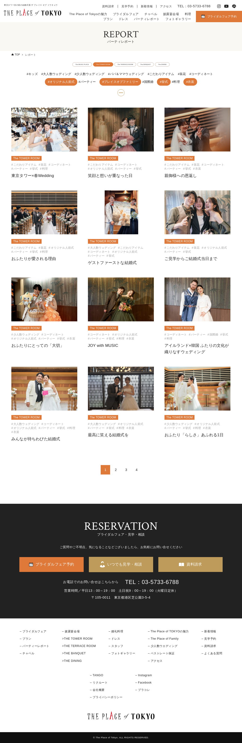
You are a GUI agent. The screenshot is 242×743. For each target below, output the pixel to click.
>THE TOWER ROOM (77, 638)
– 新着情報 (209, 631)
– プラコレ (142, 690)
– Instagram (143, 675)
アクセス (166, 6)
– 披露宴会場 (71, 631)
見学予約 (127, 6)
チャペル (150, 14)
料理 (188, 14)
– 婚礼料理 (116, 631)
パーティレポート (147, 19)
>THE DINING (72, 661)
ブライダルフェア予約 (222, 16)
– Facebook (143, 682)
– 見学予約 (209, 638)
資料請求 (108, 6)
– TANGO (96, 675)
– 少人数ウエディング (162, 646)
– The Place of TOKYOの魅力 (168, 631)
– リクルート (99, 682)
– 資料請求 (209, 646)
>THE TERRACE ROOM (79, 646)
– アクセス (155, 661)
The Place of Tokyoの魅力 (88, 14)
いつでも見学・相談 (124, 564)
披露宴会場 (171, 14)
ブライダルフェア (126, 14)
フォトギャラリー (178, 19)
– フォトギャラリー (122, 653)
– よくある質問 (212, 653)
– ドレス (114, 638)
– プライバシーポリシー (106, 697)
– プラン (25, 638)
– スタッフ (116, 646)
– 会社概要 (97, 690)
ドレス (123, 19)
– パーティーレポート (34, 646)
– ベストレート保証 (161, 653)
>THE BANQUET (74, 653)
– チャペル (27, 653)
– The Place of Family (163, 638)
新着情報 (147, 6)
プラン (108, 19)
